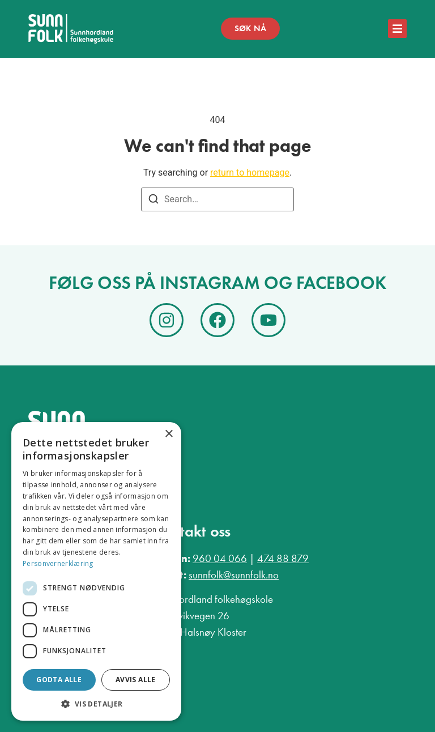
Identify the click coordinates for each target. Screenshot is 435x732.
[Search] (153, 201)
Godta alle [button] (59, 679)
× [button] (168, 434)
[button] (96, 703)
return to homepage (249, 172)
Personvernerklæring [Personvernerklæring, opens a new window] (58, 563)
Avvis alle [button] (136, 679)
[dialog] (96, 571)
